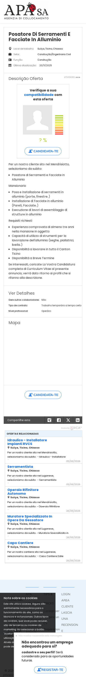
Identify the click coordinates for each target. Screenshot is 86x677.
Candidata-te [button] (43, 151)
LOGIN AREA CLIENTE (67, 600)
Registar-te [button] (50, 670)
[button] (77, 420)
